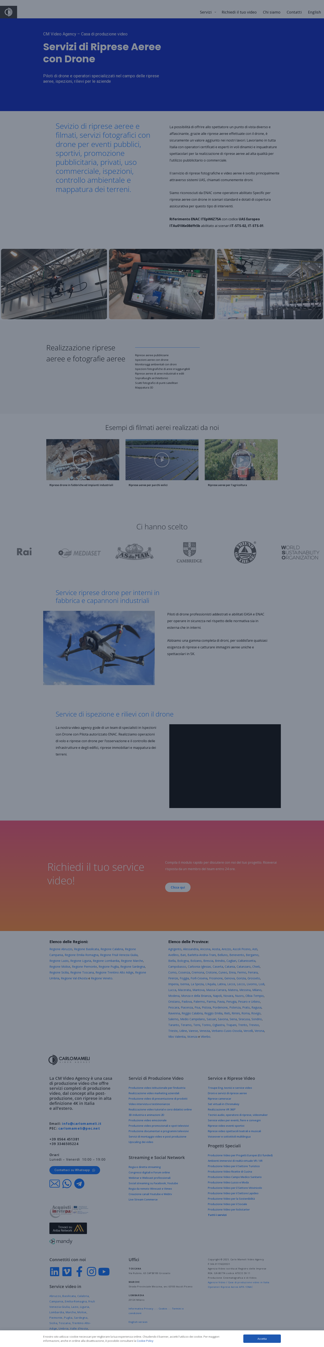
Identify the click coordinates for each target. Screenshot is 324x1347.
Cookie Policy (145, 1341)
